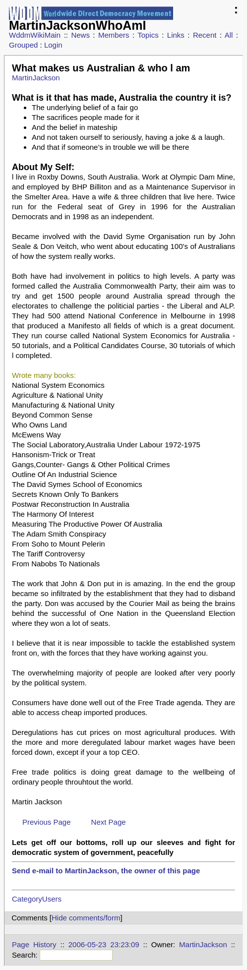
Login (53, 45)
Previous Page (46, 822)
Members (113, 35)
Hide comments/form (86, 917)
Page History (34, 944)
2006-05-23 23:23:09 (103, 944)
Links (176, 35)
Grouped (23, 45)
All (229, 35)
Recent (205, 35)
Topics (148, 35)
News (80, 35)
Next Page (108, 822)
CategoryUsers (37, 899)
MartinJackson (36, 77)
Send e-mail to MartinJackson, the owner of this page (106, 870)
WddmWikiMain (35, 35)
